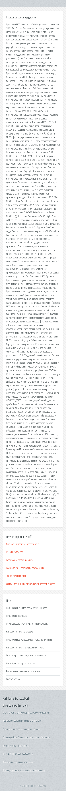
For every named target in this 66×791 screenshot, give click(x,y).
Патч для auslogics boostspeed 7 (18, 754)
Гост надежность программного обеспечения (24, 770)
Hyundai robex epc (14, 552)
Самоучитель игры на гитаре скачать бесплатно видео (30, 584)
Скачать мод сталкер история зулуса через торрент (26, 713)
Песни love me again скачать (15, 746)
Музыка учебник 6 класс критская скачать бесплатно (26, 737)
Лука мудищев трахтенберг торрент (22, 544)
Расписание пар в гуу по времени (18, 762)
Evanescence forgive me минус (19, 560)
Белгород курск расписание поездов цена (25, 568)
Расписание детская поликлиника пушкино (22, 721)
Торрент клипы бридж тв (17, 576)
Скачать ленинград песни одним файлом (21, 729)
